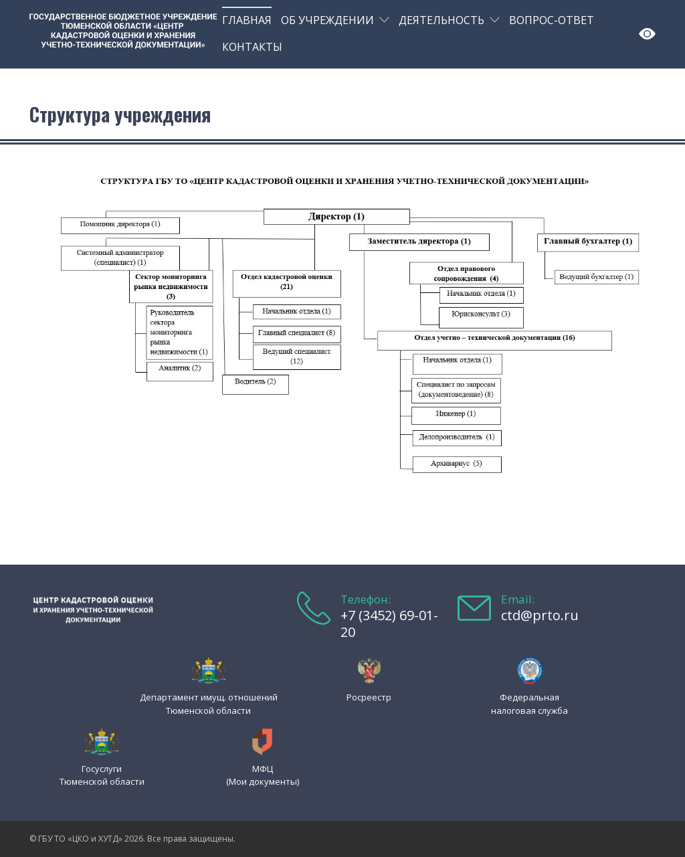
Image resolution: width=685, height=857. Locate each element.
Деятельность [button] (441, 20)
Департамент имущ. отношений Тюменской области (209, 703)
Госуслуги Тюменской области (102, 775)
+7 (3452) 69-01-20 (389, 623)
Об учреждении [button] (327, 20)
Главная (247, 20)
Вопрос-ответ (551, 20)
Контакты (252, 46)
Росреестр (369, 697)
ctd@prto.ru (540, 615)
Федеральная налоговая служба (529, 703)
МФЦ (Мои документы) (262, 775)
